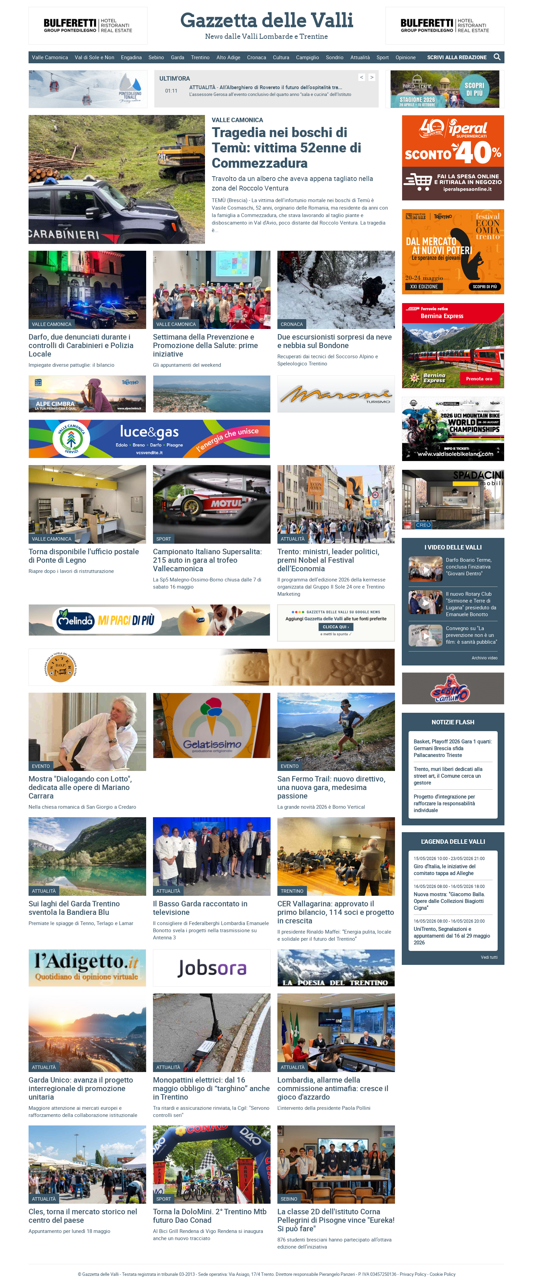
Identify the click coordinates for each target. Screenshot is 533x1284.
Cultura (281, 57)
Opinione (406, 57)
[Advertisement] (453, 990)
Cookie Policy (442, 1274)
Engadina (131, 57)
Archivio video (485, 657)
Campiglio (307, 57)
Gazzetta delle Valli (453, 1147)
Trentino (200, 57)
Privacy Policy (413, 1274)
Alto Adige (228, 57)
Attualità (360, 57)
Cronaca (256, 57)
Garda (177, 57)
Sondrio (335, 57)
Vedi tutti (489, 957)
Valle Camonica (50, 57)
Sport (383, 57)
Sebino (156, 57)
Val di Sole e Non (94, 57)
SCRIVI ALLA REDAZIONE (456, 57)
